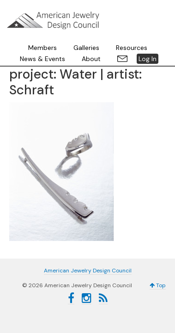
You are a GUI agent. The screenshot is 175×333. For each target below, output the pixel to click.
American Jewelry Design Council (87, 18)
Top (158, 249)
